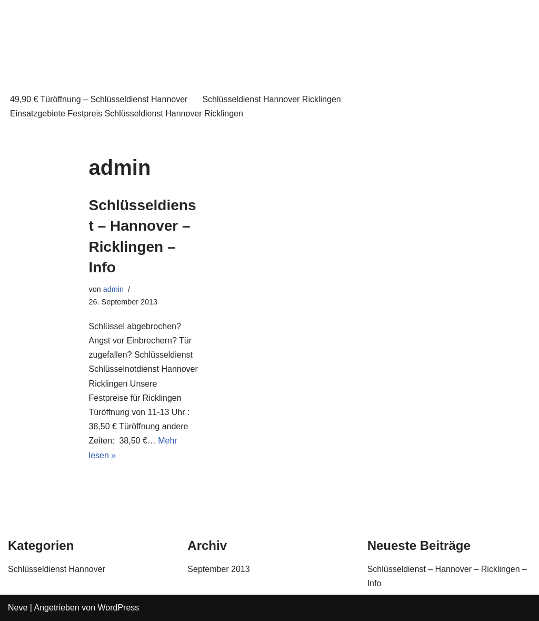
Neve (17, 607)
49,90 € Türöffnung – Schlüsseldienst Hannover (98, 99)
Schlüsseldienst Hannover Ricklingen (271, 99)
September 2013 (218, 569)
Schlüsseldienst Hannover (56, 569)
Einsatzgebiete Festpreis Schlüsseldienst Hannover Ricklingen (126, 113)
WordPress (118, 607)
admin (113, 289)
